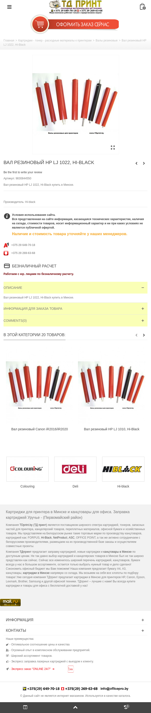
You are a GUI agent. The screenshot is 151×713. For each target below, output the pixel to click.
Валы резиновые (107, 40)
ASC (71, 537)
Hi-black (30, 202)
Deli (75, 486)
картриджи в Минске (36, 573)
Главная (9, 40)
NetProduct (60, 537)
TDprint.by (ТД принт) (33, 525)
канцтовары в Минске (117, 551)
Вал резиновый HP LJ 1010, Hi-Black (111, 429)
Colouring (27, 486)
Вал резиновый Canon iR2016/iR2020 (39, 429)
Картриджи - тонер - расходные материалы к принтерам (55, 40)
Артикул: (9, 178)
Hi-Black (46, 537)
